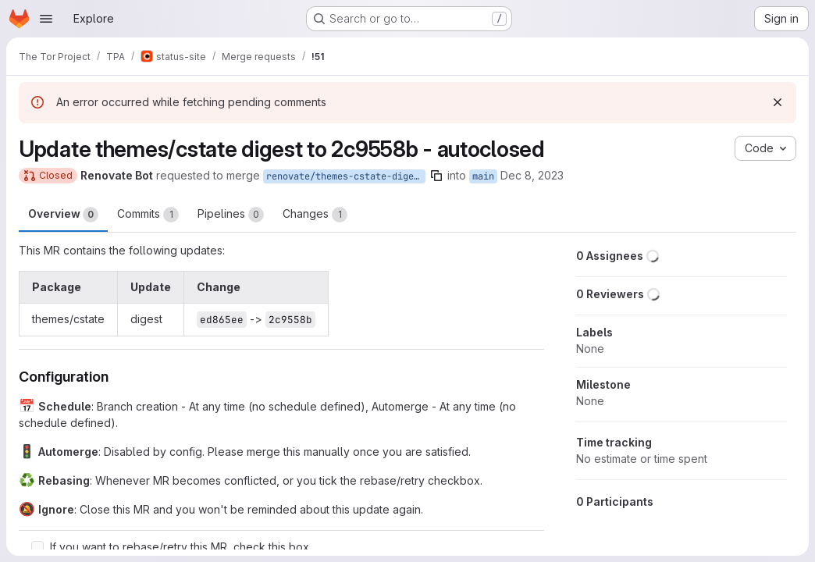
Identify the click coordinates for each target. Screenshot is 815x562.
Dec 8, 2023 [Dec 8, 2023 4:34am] (532, 175)
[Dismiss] (777, 102)
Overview (63, 214)
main (483, 176)
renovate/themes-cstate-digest (345, 176)
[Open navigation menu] (46, 18)
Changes (315, 214)
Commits (148, 214)
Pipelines (231, 214)
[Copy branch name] (436, 175)
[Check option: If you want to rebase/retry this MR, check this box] (37, 547)
